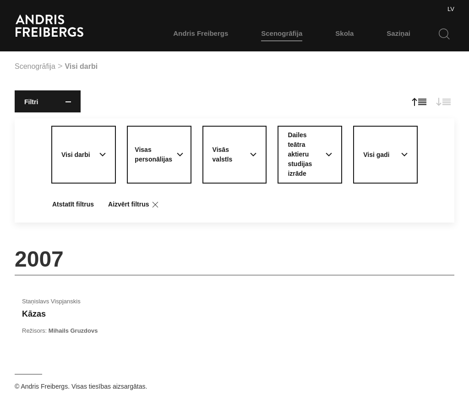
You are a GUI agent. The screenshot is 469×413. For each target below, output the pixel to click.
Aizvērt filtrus (134, 204)
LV (450, 9)
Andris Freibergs (200, 33)
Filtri (47, 102)
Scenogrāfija (281, 33)
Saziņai (398, 33)
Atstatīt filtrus (73, 204)
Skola (344, 33)
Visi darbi (81, 66)
